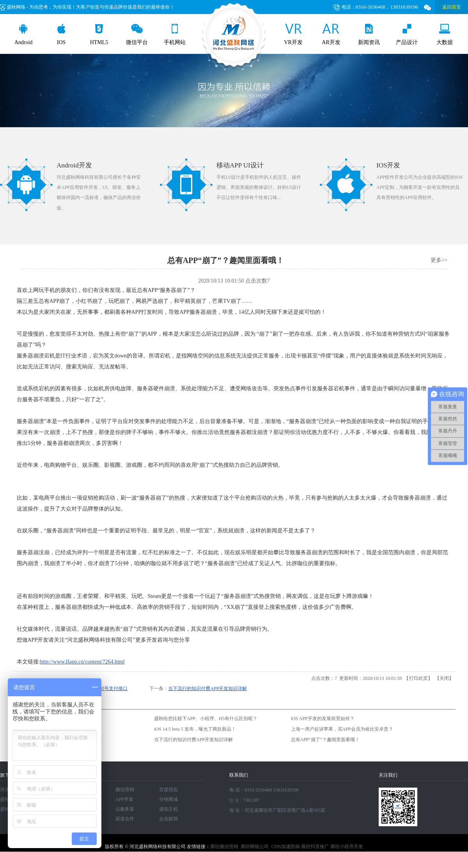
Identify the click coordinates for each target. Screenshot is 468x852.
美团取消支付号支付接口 (102, 688)
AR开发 (331, 34)
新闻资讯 (369, 34)
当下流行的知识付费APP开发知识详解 (207, 688)
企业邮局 (168, 819)
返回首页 (451, 7)
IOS (61, 34)
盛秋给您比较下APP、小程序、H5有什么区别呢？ (205, 718)
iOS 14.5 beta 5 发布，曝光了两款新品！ (195, 729)
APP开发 (124, 799)
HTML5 (99, 34)
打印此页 (418, 678)
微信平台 (137, 34)
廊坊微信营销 (224, 846)
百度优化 (168, 789)
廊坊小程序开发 (346, 846)
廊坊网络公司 (255, 846)
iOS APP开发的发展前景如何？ (323, 718)
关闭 (444, 678)
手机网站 (175, 34)
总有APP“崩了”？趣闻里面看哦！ (325, 739)
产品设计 (407, 34)
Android (23, 34)
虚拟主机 (168, 809)
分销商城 (168, 799)
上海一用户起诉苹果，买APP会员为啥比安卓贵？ (342, 729)
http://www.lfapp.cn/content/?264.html (82, 662)
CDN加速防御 (285, 846)
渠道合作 (124, 819)
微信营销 (124, 789)
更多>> (439, 260)
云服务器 (124, 809)
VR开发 (293, 34)
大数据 (444, 34)
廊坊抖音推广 (315, 846)
